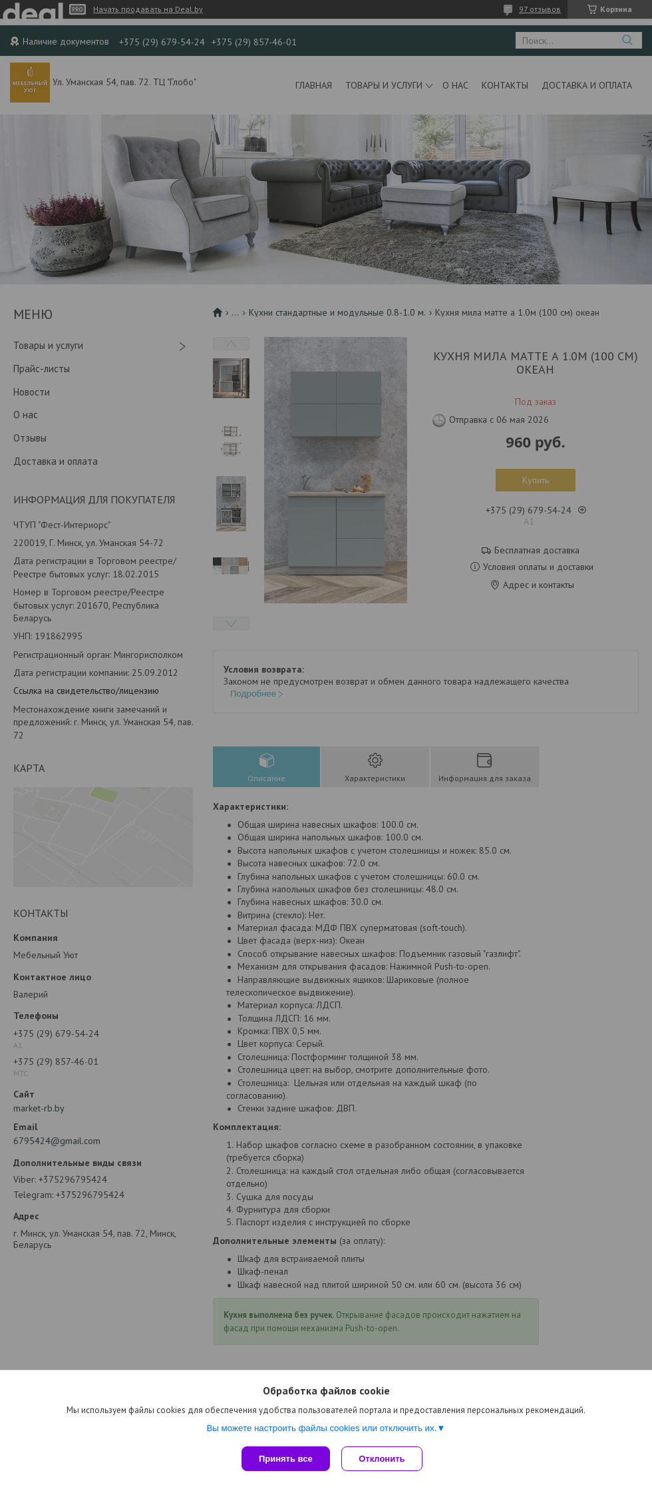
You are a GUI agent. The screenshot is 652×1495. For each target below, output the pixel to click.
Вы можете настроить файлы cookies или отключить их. (321, 1429)
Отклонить (384, 1459)
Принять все (286, 1459)
